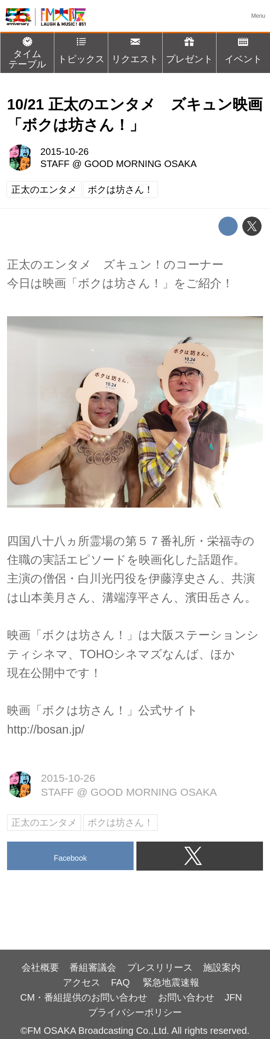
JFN (233, 997)
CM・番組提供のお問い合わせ (83, 997)
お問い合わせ (186, 997)
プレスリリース (160, 967)
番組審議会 (92, 967)
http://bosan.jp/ (45, 729)
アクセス (81, 982)
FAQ (122, 982)
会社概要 (40, 967)
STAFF (54, 164)
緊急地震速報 (171, 982)
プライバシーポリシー (135, 1012)
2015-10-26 (64, 151)
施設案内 (221, 967)
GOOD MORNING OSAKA (140, 164)
